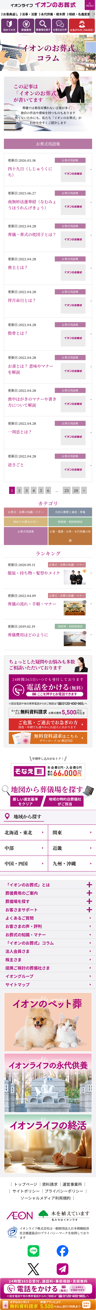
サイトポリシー (26, 1191)
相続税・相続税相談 (70, 522)
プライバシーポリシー (64, 1191)
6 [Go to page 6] (48, 490)
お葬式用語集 (25, 531)
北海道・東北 (18, 832)
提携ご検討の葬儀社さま (27, 968)
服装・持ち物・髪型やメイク (34, 573)
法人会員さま (17, 951)
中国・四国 (16, 863)
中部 (9, 848)
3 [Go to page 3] (26, 490)
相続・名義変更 (79, 14)
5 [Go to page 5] (41, 490)
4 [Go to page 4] (34, 490)
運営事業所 (72, 1184)
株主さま (13, 959)
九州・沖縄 (64, 863)
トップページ (25, 1184)
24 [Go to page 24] (76, 490)
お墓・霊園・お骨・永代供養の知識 (70, 535)
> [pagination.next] (84, 490)
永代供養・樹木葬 (53, 14)
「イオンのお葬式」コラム (29, 943)
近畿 (57, 848)
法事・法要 (29, 14)
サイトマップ (17, 984)
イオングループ (19, 976)
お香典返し (10, 14)
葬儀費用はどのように (28, 635)
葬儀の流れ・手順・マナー (32, 604)
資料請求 (50, 1184)
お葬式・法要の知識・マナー (26, 512)
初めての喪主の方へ (25, 522)
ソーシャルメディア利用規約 (45, 1198)
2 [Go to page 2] (19, 490)
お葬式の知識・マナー (25, 935)
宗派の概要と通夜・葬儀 (70, 512)
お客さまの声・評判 (23, 926)
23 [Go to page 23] (66, 490)
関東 (57, 832)
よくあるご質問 (19, 918)
